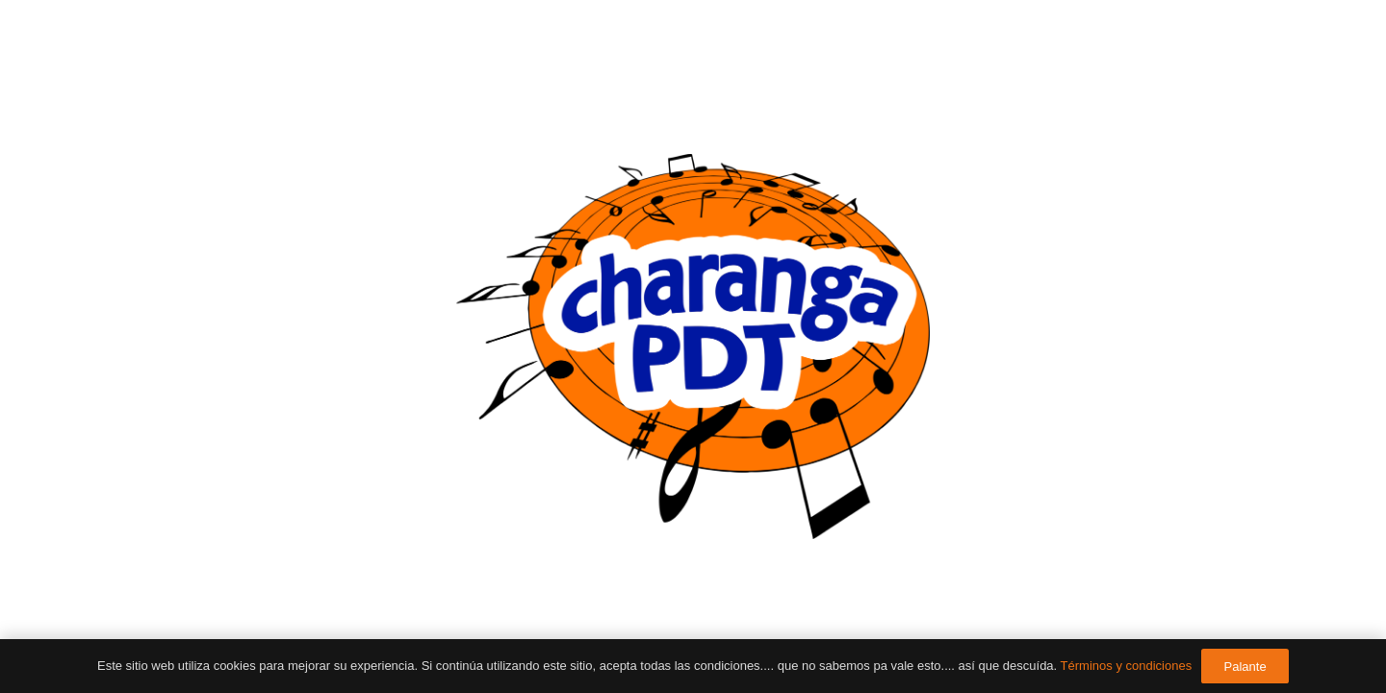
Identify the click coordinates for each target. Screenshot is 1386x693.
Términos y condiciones (1127, 665)
